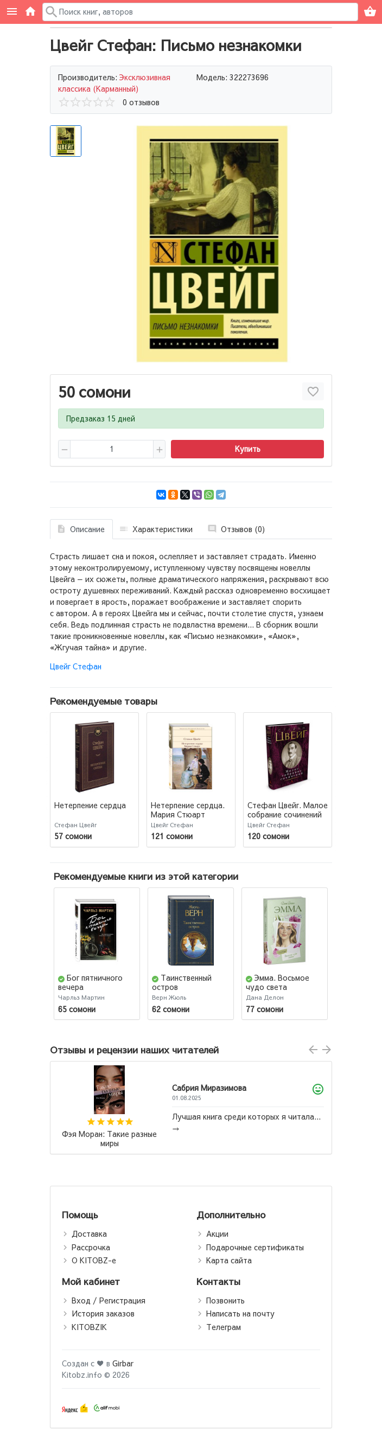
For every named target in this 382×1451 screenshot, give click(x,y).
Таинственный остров (182, 982)
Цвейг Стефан (75, 666)
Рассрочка (91, 1247)
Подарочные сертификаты (255, 1247)
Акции (217, 1233)
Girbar (122, 1363)
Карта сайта (229, 1260)
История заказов (103, 1313)
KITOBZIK (89, 1326)
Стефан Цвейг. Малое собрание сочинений (287, 810)
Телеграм (223, 1326)
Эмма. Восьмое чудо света (277, 982)
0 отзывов (141, 102)
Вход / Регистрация (108, 1300)
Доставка (89, 1233)
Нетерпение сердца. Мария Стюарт (188, 810)
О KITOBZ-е (94, 1260)
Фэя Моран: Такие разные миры (109, 1138)
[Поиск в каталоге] (200, 12)
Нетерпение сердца (90, 805)
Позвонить (225, 1300)
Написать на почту (240, 1313)
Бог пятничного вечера (90, 982)
